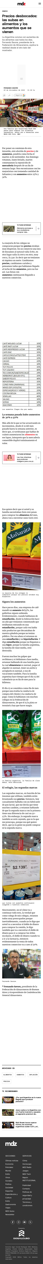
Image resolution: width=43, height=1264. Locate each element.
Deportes (9, 1191)
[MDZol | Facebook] (13, 1222)
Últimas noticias (11, 1161)
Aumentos (20, 1075)
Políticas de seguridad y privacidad (27, 1195)
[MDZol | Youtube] (24, 1222)
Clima (24, 1161)
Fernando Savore (11, 88)
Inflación (33, 1075)
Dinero (5, 11)
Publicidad (26, 1185)
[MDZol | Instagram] (18, 1222)
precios (30, 151)
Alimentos (7, 1075)
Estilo (7, 1174)
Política (8, 1184)
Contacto (26, 1189)
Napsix (25, 1178)
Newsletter (9, 1215)
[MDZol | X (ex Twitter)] (30, 1222)
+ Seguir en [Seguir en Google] (19, 95)
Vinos (7, 1178)
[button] (40, 3)
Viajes (7, 1208)
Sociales (8, 1181)
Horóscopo (26, 1164)
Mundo (8, 1171)
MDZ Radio (26, 1167)
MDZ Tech (26, 1174)
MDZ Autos (9, 1211)
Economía (9, 1164)
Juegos (25, 1171)
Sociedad (9, 1188)
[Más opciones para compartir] (9, 95)
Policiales (9, 1167)
